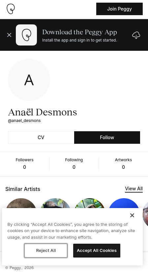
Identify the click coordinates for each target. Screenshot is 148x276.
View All (134, 188)
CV (41, 137)
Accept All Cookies (97, 250)
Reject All (46, 250)
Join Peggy (119, 9)
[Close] (132, 215)
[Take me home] (10, 9)
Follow (107, 137)
